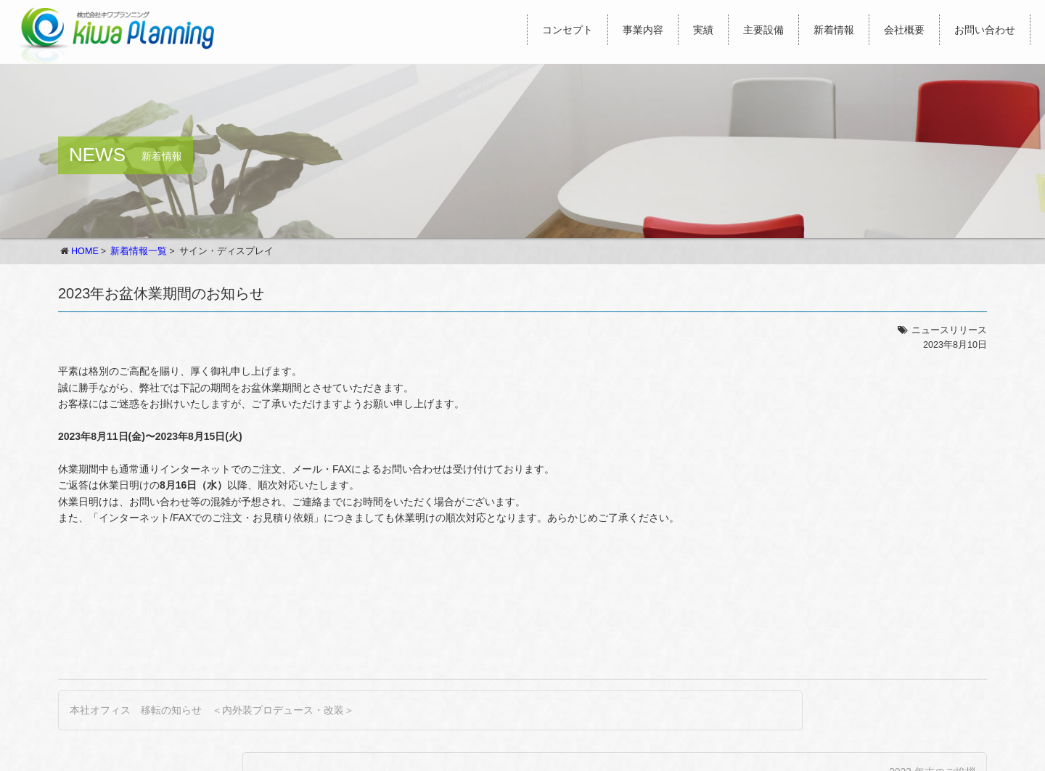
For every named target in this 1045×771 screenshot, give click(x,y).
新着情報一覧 (138, 251)
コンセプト (567, 30)
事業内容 (643, 30)
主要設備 (763, 30)
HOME (85, 251)
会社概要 (904, 30)
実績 (703, 30)
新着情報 (834, 30)
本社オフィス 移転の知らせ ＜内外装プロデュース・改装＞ (212, 710)
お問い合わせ (984, 30)
